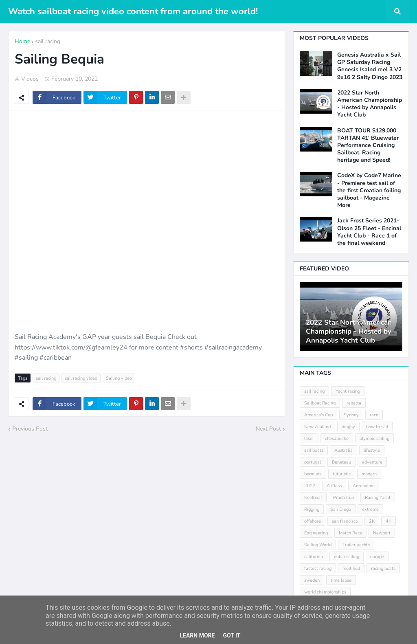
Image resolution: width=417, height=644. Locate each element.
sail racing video (81, 378)
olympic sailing (374, 438)
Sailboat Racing (320, 403)
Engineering (316, 533)
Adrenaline (364, 486)
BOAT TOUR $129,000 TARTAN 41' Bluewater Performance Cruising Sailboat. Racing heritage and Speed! (368, 145)
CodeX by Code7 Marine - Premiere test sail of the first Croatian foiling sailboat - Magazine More (369, 190)
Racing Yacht (378, 498)
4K (388, 521)
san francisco (345, 521)
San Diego (340, 509)
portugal (312, 462)
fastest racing (317, 568)
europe (377, 557)
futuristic (342, 474)
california (313, 557)
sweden (312, 580)
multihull (351, 568)
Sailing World (317, 545)
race (374, 415)
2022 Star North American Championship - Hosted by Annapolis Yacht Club (369, 104)
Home (22, 41)
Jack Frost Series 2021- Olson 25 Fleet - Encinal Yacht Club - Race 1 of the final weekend (369, 232)
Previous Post (30, 429)
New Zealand (317, 427)
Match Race (350, 533)
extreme (370, 509)
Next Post (268, 429)
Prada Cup (343, 498)
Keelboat (313, 498)
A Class (334, 486)
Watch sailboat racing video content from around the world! (133, 11)
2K (372, 521)
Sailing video (119, 378)
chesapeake (337, 438)
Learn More (197, 635)
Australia (343, 450)
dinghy (348, 427)
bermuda (313, 474)
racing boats (383, 568)
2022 (310, 486)
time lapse (341, 580)
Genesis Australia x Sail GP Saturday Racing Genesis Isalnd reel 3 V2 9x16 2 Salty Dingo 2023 (369, 66)
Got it (231, 635)
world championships (325, 592)
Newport (382, 533)
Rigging (311, 509)
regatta (354, 403)
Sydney (351, 415)
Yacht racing (348, 391)
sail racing (47, 41)
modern (369, 474)
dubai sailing (346, 557)
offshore (312, 521)
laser (309, 438)
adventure (372, 462)
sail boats (313, 450)
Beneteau (341, 462)
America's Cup (318, 415)
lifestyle (372, 450)
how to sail (377, 427)
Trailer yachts (356, 545)
